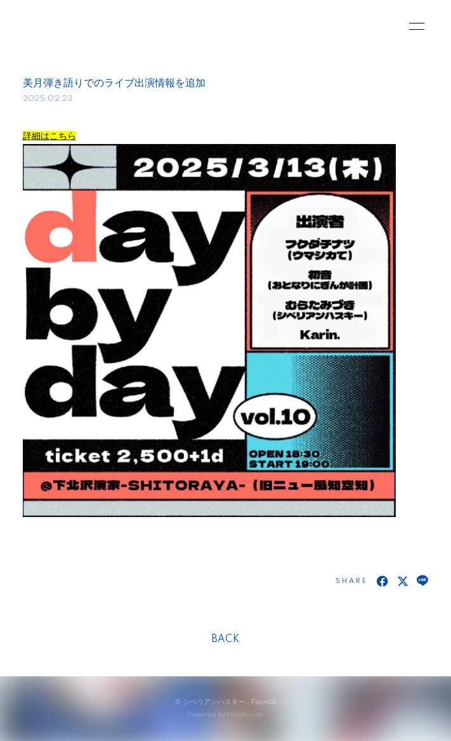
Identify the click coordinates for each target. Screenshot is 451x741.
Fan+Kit (263, 701)
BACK (225, 639)
